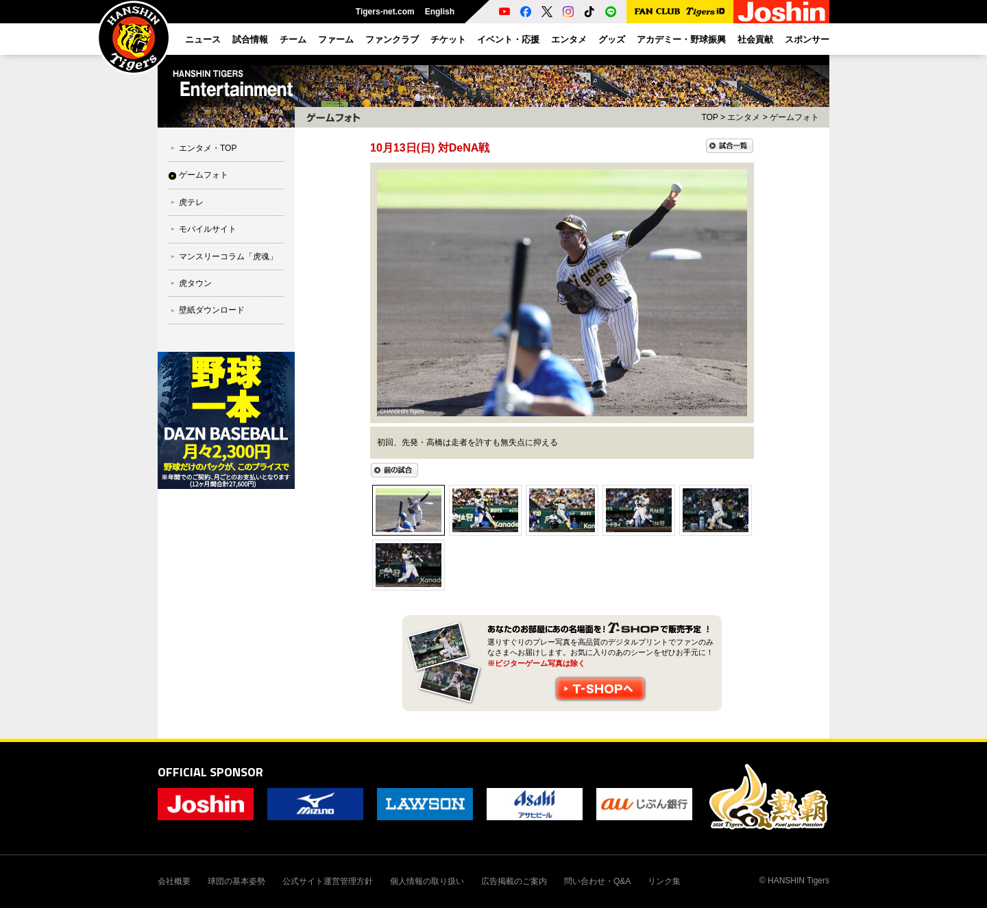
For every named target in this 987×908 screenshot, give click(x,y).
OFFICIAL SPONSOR (210, 772)
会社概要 (174, 881)
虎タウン (195, 283)
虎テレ (191, 202)
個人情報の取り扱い (427, 881)
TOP (709, 117)
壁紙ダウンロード (212, 310)
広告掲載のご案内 (514, 881)
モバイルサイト (207, 229)
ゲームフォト (203, 175)
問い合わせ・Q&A (597, 881)
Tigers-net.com (385, 11)
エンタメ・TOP (207, 148)
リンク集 (664, 881)
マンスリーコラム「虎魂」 (228, 256)
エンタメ (743, 117)
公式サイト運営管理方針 (327, 881)
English (439, 11)
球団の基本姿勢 (236, 881)
